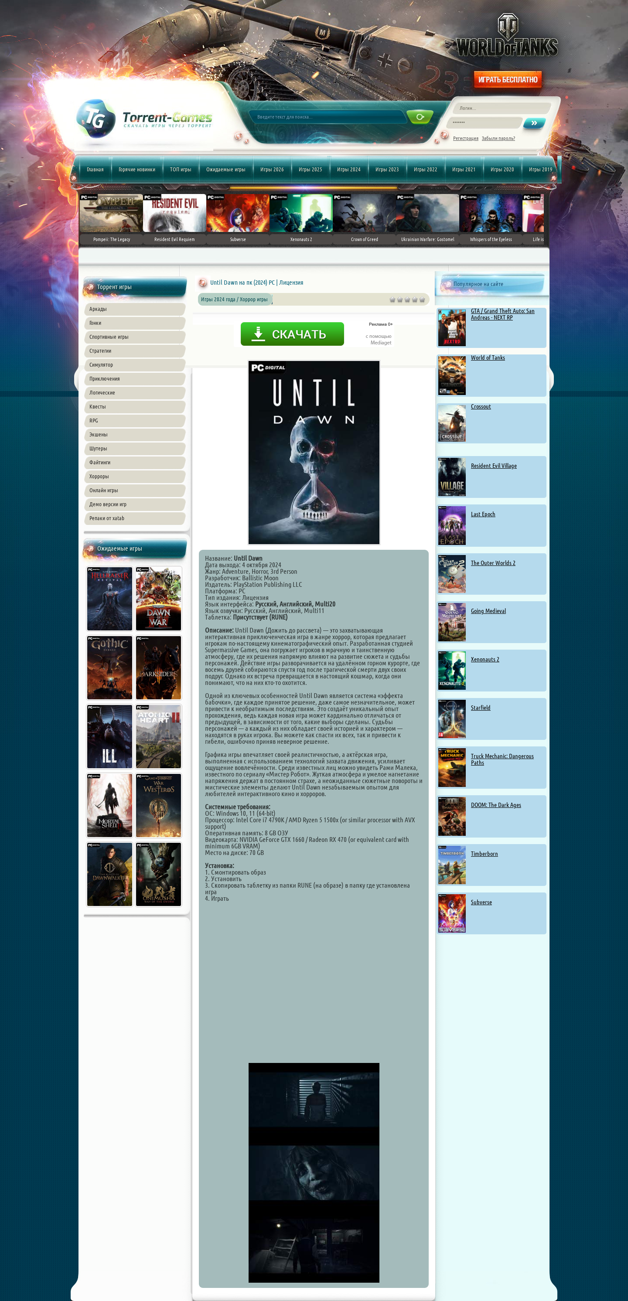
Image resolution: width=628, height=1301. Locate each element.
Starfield (481, 707)
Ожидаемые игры (226, 169)
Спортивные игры (109, 337)
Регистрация (465, 138)
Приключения (104, 378)
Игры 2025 (310, 169)
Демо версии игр (107, 504)
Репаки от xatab (106, 518)
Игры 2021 (464, 169)
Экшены (98, 434)
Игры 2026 (272, 169)
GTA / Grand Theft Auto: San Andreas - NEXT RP (503, 314)
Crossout (481, 406)
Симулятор (101, 364)
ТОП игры (180, 169)
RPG (93, 420)
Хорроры (99, 476)
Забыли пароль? (498, 138)
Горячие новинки (137, 169)
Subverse (481, 902)
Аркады (98, 309)
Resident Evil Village (494, 465)
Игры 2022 (425, 169)
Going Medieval (488, 610)
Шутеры (98, 448)
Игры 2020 (502, 169)
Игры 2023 (387, 169)
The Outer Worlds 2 (493, 562)
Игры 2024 (349, 169)
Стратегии (100, 350)
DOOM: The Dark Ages (496, 804)
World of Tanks (488, 357)
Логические (102, 392)
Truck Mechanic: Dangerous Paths (502, 759)
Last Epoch (483, 514)
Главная (95, 169)
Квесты (97, 406)
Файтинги (99, 462)
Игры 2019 (541, 169)
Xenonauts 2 (485, 659)
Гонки (95, 323)
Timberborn (484, 853)
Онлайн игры (103, 490)
